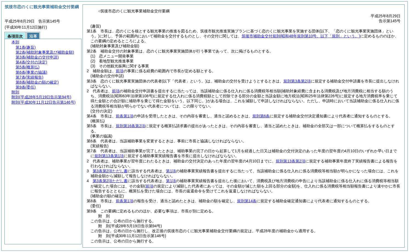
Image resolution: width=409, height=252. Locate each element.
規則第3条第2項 (297, 81)
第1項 (171, 171)
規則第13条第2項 (290, 161)
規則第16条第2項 (130, 126)
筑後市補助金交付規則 (301, 36)
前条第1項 (124, 116)
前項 (119, 71)
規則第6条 (261, 116)
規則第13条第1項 (109, 156)
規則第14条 (247, 201)
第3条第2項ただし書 (110, 171)
